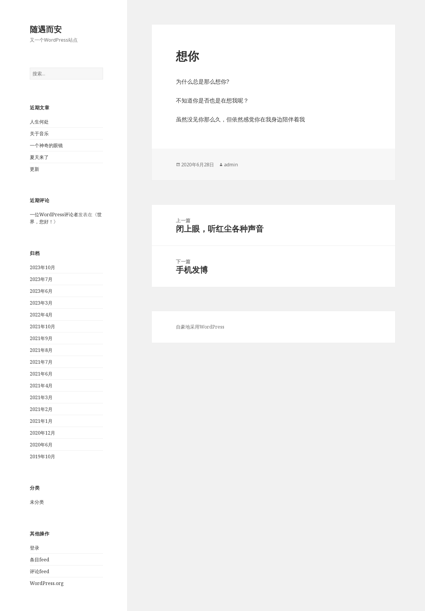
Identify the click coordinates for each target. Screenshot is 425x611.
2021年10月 (42, 326)
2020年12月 (42, 433)
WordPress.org (47, 583)
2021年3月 (41, 397)
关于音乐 (39, 133)
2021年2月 (41, 409)
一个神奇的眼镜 (46, 145)
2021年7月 (41, 362)
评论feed (39, 571)
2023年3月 (41, 303)
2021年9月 (41, 338)
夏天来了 (39, 157)
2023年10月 (42, 267)
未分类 (37, 502)
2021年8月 (41, 350)
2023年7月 (41, 279)
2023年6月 (41, 291)
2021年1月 (41, 421)
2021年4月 (41, 385)
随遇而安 (46, 29)
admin (231, 164)
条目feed (39, 559)
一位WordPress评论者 (54, 214)
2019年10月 (42, 456)
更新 (34, 169)
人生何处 (39, 121)
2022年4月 (41, 314)
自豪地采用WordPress (200, 327)
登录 (34, 548)
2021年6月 (41, 373)
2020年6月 (41, 444)
